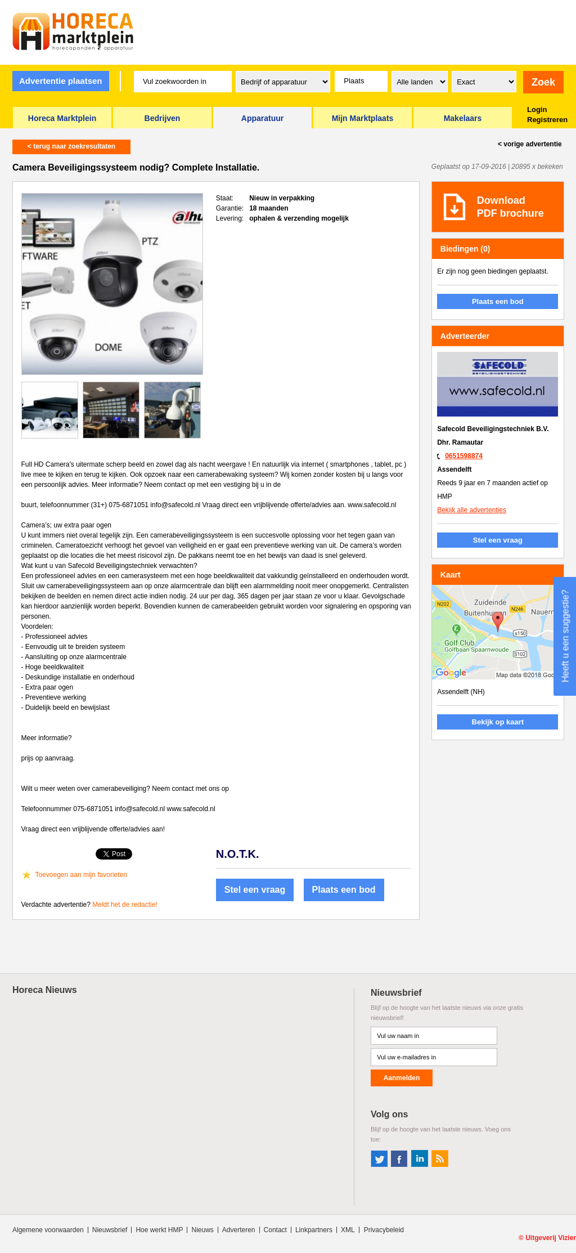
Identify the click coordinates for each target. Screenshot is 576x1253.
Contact (275, 1230)
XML (348, 1230)
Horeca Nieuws (44, 990)
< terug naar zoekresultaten (71, 146)
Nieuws (202, 1230)
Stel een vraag (255, 889)
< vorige (530, 144)
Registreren (547, 119)
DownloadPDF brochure (510, 207)
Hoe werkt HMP (159, 1230)
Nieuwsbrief (110, 1230)
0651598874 (464, 456)
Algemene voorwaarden (48, 1230)
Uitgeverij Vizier (550, 1238)
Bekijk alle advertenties (471, 510)
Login (537, 109)
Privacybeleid (384, 1230)
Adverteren (238, 1230)
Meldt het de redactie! (124, 905)
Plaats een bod (344, 889)
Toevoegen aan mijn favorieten (81, 875)
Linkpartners (313, 1230)
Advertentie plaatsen (60, 81)
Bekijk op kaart (498, 722)
